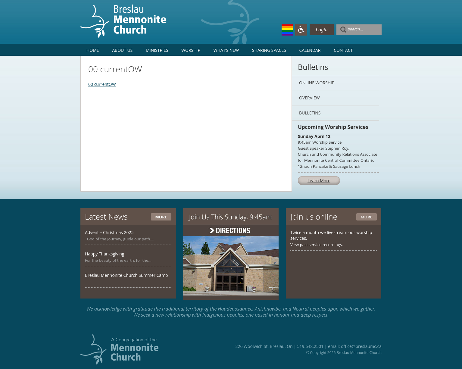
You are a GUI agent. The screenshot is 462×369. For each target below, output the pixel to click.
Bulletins (309, 113)
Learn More (318, 180)
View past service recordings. (316, 244)
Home (92, 50)
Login (322, 30)
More (161, 217)
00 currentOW (102, 84)
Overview (309, 98)
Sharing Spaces (269, 50)
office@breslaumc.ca (361, 346)
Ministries (157, 50)
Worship (190, 50)
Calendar (310, 50)
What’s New (226, 50)
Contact (343, 50)
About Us (122, 50)
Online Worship (316, 83)
